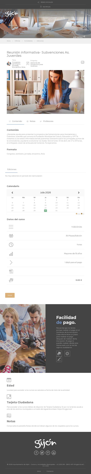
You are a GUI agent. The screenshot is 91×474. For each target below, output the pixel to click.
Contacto (50, 471)
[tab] (15, 121)
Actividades (28, 41)
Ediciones (40, 41)
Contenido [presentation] (15, 121)
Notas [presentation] (31, 121)
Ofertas (17, 41)
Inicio (9, 41)
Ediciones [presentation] (11, 169)
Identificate (46, 7)
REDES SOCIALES (47, 2)
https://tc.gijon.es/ (64, 409)
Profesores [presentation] (46, 121)
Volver (10, 295)
